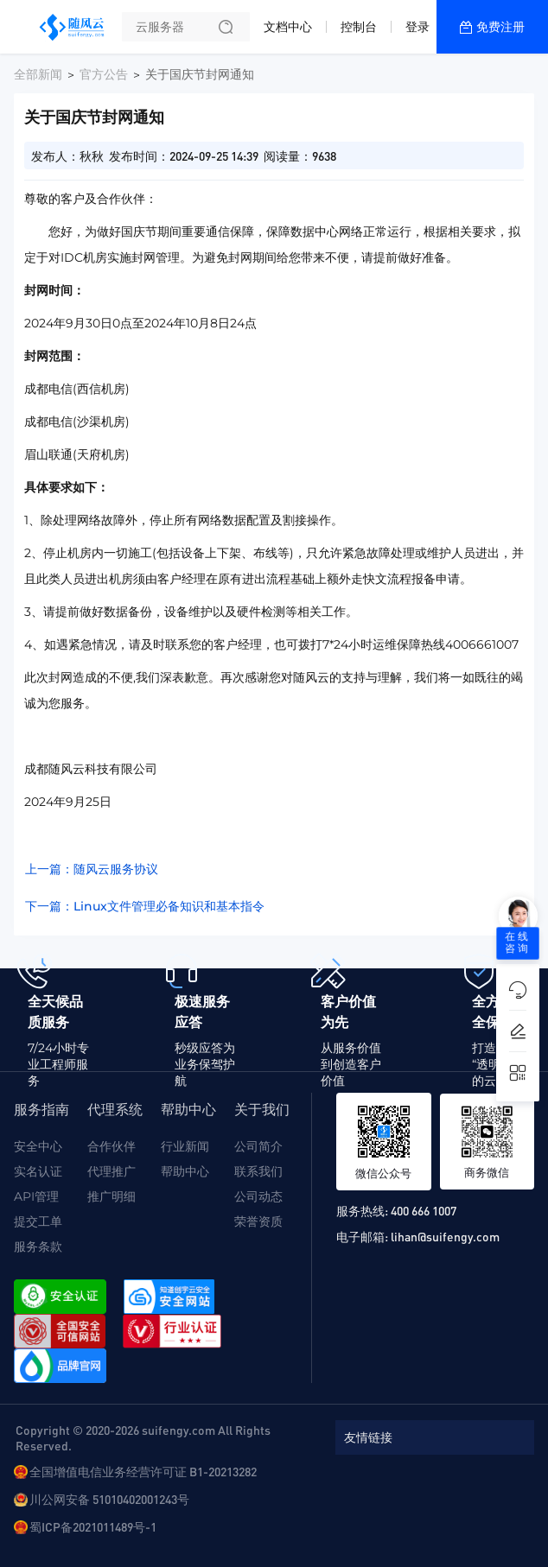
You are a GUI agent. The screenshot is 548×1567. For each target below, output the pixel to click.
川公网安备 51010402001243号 (109, 1499)
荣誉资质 (258, 1221)
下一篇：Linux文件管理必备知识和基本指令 (144, 906)
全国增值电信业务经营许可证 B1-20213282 (143, 1471)
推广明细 (111, 1196)
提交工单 (38, 1221)
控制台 (359, 27)
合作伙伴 (111, 1146)
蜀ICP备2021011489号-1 (92, 1526)
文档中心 (288, 27)
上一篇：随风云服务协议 (91, 869)
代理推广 (111, 1171)
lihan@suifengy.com (445, 1236)
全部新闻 (38, 74)
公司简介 (258, 1146)
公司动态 (258, 1196)
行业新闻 (185, 1146)
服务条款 (38, 1246)
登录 (417, 27)
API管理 (36, 1196)
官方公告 (104, 74)
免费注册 (500, 27)
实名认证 (38, 1171)
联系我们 (258, 1171)
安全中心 (38, 1146)
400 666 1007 (423, 1210)
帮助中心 (185, 1171)
